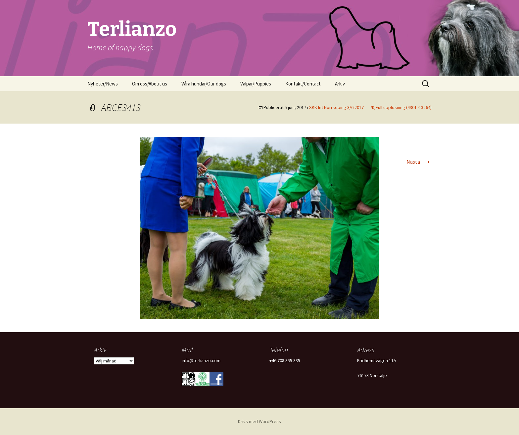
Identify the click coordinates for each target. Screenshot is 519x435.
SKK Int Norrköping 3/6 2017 (336, 107)
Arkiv (340, 84)
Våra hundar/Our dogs (203, 84)
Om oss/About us (149, 84)
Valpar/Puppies (255, 84)
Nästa (419, 161)
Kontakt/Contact (303, 84)
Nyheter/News (102, 84)
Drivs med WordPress (259, 421)
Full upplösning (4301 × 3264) (404, 107)
